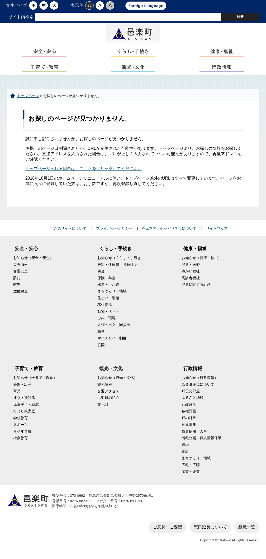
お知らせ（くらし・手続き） (121, 260)
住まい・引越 (108, 301)
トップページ (28, 98)
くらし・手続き (115, 251)
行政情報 (192, 371)
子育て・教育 (29, 371)
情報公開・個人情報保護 (202, 440)
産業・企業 (191, 474)
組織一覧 (246, 529)
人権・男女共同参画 (113, 327)
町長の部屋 (191, 394)
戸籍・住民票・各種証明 (117, 267)
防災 (17, 287)
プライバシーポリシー (114, 231)
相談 (101, 334)
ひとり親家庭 (24, 414)
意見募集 (189, 427)
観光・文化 (111, 371)
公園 (101, 347)
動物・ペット (108, 314)
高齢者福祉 (191, 280)
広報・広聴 (191, 467)
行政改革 (189, 407)
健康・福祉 (195, 251)
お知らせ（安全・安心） (33, 260)
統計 (185, 454)
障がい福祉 (191, 274)
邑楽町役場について (198, 387)
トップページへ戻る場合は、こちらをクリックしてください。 (83, 171)
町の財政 (189, 420)
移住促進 (104, 307)
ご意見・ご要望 (167, 529)
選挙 (185, 447)
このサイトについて (70, 231)
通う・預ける (24, 400)
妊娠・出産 (22, 387)
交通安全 (20, 274)
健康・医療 (191, 267)
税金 (101, 274)
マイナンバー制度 (112, 341)
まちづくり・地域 (112, 294)
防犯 (17, 280)
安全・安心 (26, 251)
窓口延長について (210, 529)
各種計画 (189, 414)
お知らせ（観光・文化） (117, 380)
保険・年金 (106, 280)
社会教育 (20, 440)
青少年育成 (22, 434)
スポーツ (20, 427)
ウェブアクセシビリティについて (169, 231)
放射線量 (20, 294)
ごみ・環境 (106, 321)
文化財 (102, 407)
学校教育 (20, 420)
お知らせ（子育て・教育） (35, 380)
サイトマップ (217, 231)
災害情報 (20, 267)
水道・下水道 (108, 287)
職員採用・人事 (194, 434)
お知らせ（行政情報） (200, 380)
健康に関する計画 (196, 287)
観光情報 (104, 387)
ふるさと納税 (192, 400)
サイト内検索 (21, 17)
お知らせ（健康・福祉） (202, 260)
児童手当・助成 (26, 407)
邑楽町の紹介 (108, 400)
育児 (17, 394)
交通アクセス (108, 394)
